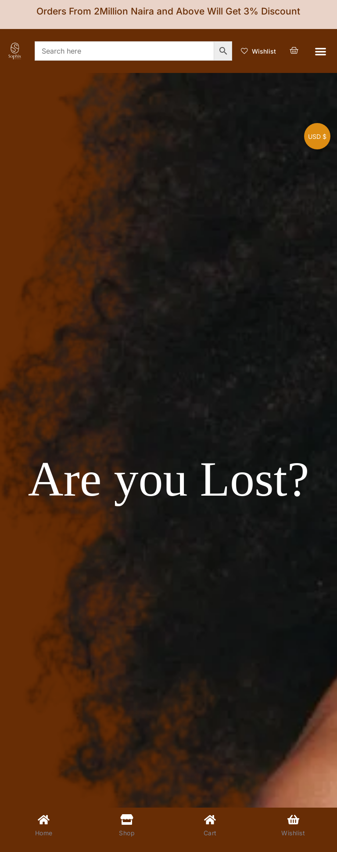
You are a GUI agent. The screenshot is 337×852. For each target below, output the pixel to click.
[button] (321, 51)
